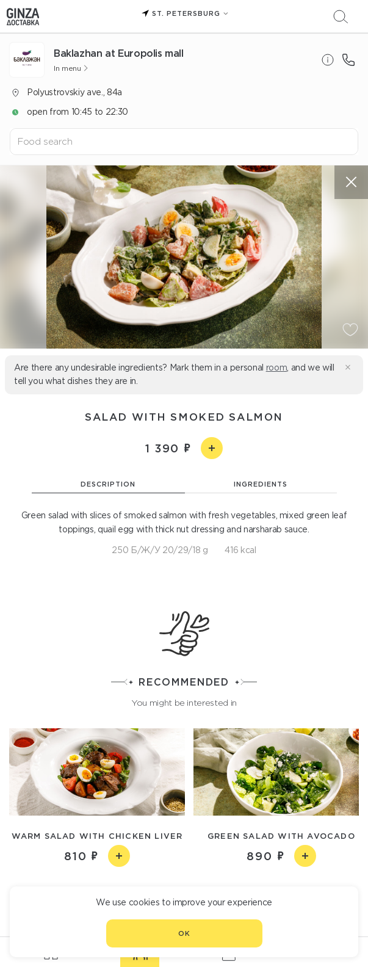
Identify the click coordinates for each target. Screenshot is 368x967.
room (276, 367)
